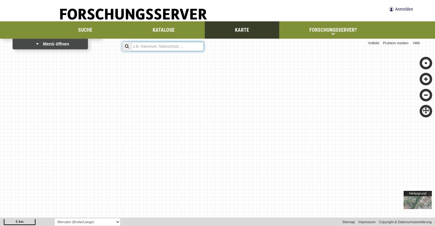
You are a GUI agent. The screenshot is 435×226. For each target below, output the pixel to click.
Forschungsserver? (333, 31)
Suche (85, 30)
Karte (242, 30)
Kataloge (164, 30)
